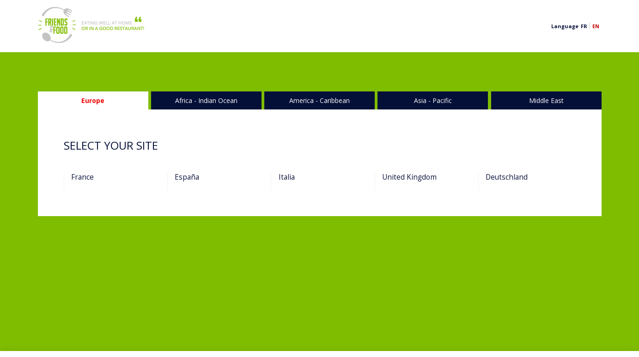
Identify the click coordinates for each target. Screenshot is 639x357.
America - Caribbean (319, 100)
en (595, 26)
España (187, 177)
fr (584, 26)
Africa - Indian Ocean (206, 100)
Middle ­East (546, 100)
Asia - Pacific (433, 100)
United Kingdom (409, 177)
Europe (92, 100)
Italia (287, 177)
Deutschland (507, 177)
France (82, 177)
